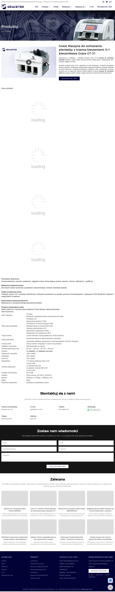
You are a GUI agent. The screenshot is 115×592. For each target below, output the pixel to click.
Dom (36, 7)
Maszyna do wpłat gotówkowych (39, 567)
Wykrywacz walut (35, 579)
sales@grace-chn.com (36, 409)
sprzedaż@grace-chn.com (71, 561)
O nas (92, 7)
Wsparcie (4, 570)
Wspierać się (80, 7)
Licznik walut (33, 561)
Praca (3, 564)
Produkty (45, 7)
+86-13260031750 (93, 410)
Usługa (56, 7)
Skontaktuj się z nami (104, 7)
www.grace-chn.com (7, 409)
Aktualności (66, 7)
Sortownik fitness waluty (37, 564)
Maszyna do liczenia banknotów (39, 576)
